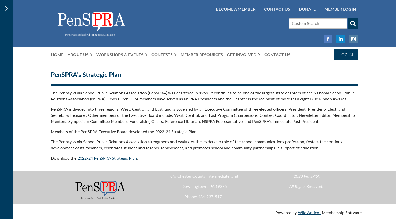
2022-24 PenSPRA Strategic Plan (107, 158)
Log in (346, 54)
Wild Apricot (309, 212)
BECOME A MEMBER (235, 9)
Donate (307, 9)
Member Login (340, 9)
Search (353, 23)
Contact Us (277, 9)
